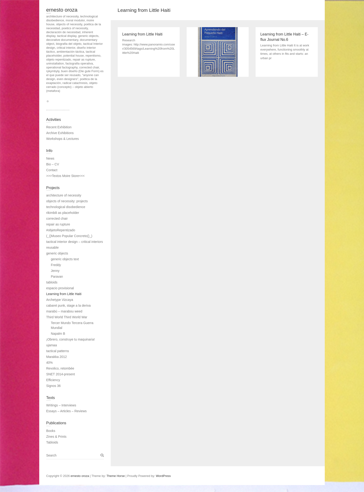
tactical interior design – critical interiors (74, 242)
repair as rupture (58, 224)
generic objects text (65, 259)
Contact (51, 170)
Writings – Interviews (61, 405)
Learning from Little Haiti (63, 294)
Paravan (57, 276)
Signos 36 (53, 386)
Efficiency (53, 380)
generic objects (57, 253)
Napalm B (58, 333)
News (50, 158)
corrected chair (57, 218)
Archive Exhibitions (60, 133)
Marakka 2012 (56, 357)
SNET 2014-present (60, 374)
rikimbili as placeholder (62, 213)
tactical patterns (57, 351)
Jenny (55, 271)
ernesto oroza (62, 10)
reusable (52, 247)
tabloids (51, 282)
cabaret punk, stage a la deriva (68, 305)
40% (49, 362)
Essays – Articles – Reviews (66, 411)
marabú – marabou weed (64, 311)
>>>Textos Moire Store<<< (65, 176)
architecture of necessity (63, 195)
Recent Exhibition (59, 127)
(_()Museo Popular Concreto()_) (69, 236)
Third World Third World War (66, 317)
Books (50, 431)
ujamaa (51, 345)
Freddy (56, 265)
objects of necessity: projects (67, 201)
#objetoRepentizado (60, 230)
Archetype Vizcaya (59, 300)
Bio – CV (52, 164)
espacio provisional (60, 288)
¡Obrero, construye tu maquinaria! (70, 339)
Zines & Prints (56, 436)
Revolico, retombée (60, 368)
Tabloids (52, 442)
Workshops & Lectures (62, 139)
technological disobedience (65, 207)
